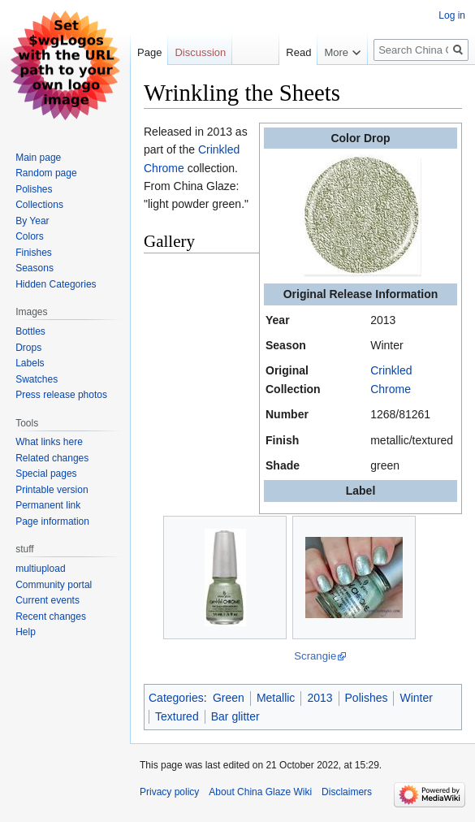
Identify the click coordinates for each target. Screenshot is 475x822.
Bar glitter (235, 716)
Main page (38, 157)
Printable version (51, 489)
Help (25, 632)
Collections (39, 204)
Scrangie (315, 656)
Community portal (53, 585)
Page (149, 52)
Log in (451, 15)
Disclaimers (347, 792)
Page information (52, 521)
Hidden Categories (55, 284)
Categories (176, 697)
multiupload (40, 568)
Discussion (200, 52)
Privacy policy (169, 792)
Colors (29, 236)
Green (228, 697)
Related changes (52, 458)
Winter (415, 697)
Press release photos (61, 394)
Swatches (36, 379)
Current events (47, 600)
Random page (45, 173)
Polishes (366, 697)
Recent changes (50, 616)
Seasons (34, 268)
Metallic (276, 697)
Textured (177, 716)
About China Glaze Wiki (260, 792)
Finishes (33, 252)
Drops (28, 347)
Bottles (30, 331)
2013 (319, 697)
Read (293, 52)
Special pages (45, 473)
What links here (49, 442)
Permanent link (47, 505)
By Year (32, 221)
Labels (29, 363)
